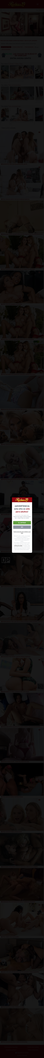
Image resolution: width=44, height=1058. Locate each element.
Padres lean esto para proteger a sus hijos (22, 532)
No (22, 527)
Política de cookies (18, 545)
